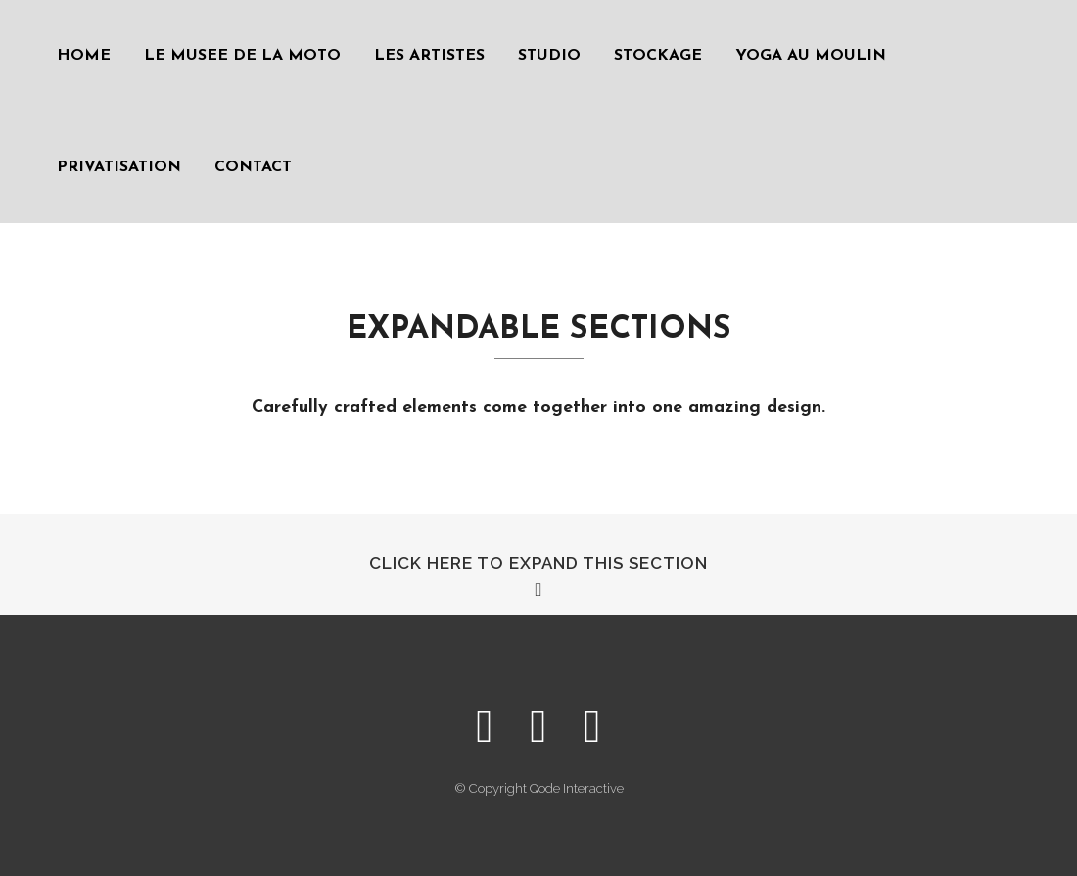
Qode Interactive (577, 788)
